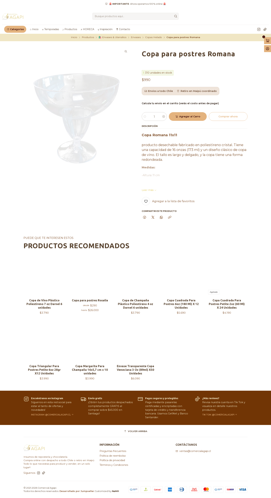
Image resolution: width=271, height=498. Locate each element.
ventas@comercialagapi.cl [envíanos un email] (193, 451)
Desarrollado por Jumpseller (76, 491)
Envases (136, 37)
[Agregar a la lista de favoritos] (168, 201)
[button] (15, 29)
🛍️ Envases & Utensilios (112, 37)
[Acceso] (267, 48)
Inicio (74, 37)
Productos (88, 37)
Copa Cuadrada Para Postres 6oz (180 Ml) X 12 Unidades (181, 315)
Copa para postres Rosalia (90, 304)
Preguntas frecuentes (113, 451)
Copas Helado (153, 37)
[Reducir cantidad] (145, 116)
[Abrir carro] (267, 40)
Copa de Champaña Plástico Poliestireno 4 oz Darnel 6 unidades (135, 311)
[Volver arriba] (135, 431)
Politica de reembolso (113, 455)
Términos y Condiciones (114, 464)
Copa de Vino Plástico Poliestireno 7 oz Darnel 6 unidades (44, 306)
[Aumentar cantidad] (164, 116)
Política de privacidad (112, 460)
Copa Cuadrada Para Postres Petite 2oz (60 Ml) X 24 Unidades (227, 320)
